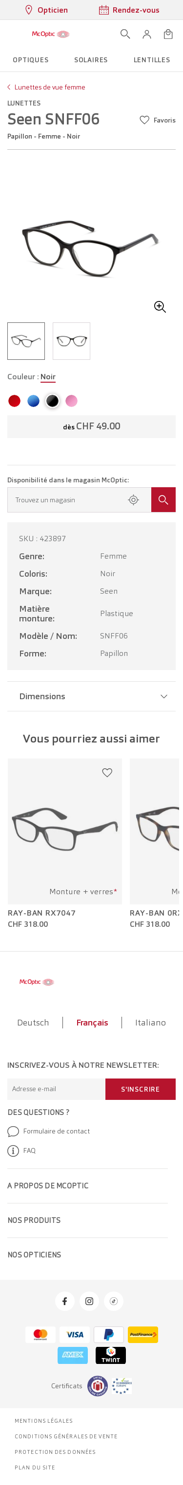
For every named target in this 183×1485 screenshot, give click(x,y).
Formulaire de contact (48, 1131)
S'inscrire (140, 1089)
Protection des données (55, 1452)
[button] (147, 34)
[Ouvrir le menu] (10, 34)
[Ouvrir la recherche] (125, 34)
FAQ (21, 1151)
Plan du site (35, 1467)
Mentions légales (44, 1420)
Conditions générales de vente (66, 1436)
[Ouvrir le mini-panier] (168, 34)
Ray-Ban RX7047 (42, 913)
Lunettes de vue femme (49, 87)
